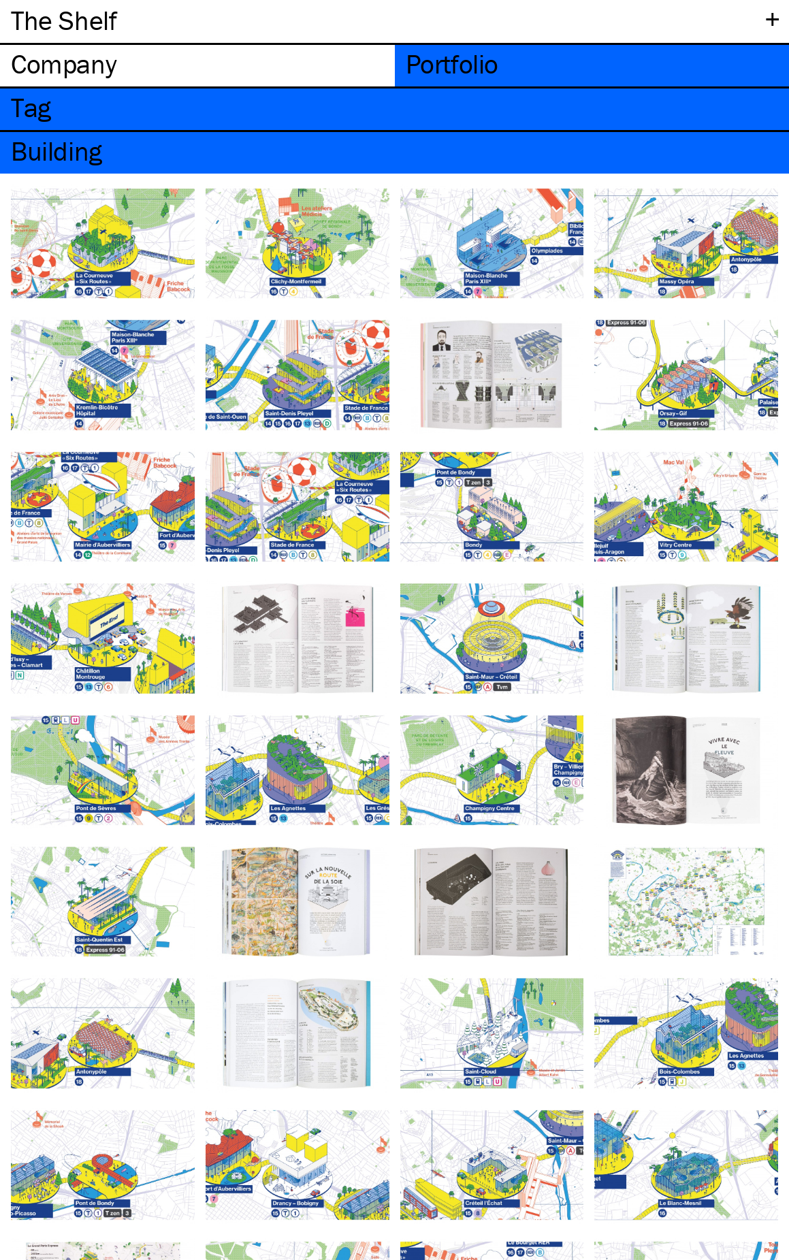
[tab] (197, 65)
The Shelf (63, 20)
